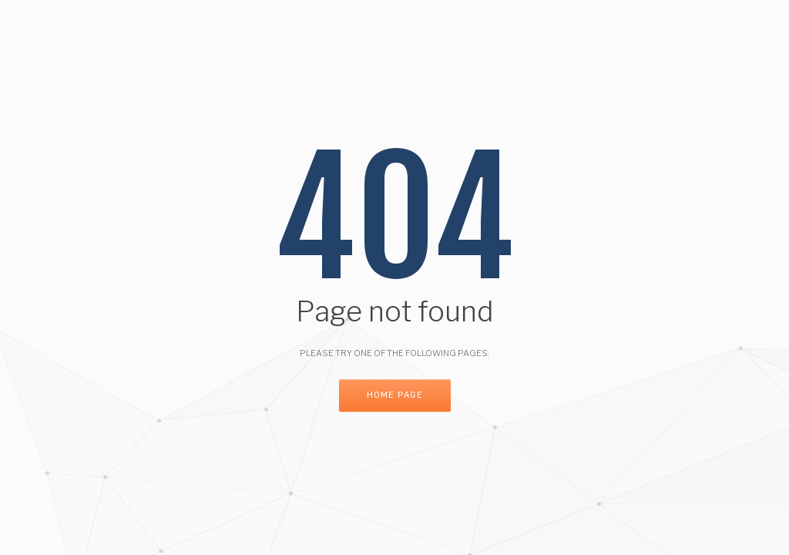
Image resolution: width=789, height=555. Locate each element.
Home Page (395, 396)
